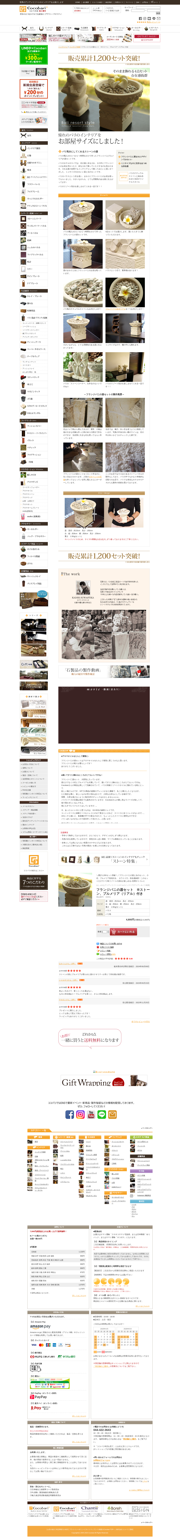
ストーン (135, 1214)
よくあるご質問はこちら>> (139, 1490)
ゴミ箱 (88, 1186)
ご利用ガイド (118, 2)
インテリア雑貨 (74, 47)
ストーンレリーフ (66, 1141)
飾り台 (88, 1146)
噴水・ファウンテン (42, 1166)
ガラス (134, 1211)
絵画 (61, 1155)
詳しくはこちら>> (79, 1296)
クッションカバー (118, 1141)
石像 (36, 1156)
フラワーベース (40, 1175)
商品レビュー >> (153, 22)
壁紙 (131, 1529)
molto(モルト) (116, 1187)
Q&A (137, 2)
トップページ (63, 47)
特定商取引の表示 (62, 1529)
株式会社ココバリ (122, 1529)
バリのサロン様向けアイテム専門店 (115, 1514)
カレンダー (121, 1356)
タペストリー (116, 1146)
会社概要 (85, 2)
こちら (144, 1481)
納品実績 (108, 2)
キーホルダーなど (118, 1197)
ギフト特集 (141, 1175)
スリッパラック (91, 1173)
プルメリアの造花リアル (115, 309)
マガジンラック (91, 1182)
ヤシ (133, 1216)
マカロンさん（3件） (67, 1000)
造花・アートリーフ (42, 1170)
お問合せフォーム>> (101, 1460)
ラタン (134, 1209)
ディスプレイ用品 (143, 1165)
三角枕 (114, 1163)
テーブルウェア (91, 1159)
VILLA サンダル (91, 1196)
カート (154, 2)
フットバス (141, 1146)
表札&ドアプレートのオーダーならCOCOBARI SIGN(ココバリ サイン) (140, 1516)
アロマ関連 (115, 1178)
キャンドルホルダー (42, 1184)
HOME (77, 2)
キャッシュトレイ (143, 1161)
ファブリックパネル (67, 1164)
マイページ (129, 2)
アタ (133, 1207)
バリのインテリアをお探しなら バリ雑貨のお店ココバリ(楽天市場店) (64, 1516)
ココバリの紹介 (97, 2)
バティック (115, 1155)
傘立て (88, 1177)
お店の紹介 (51, 1529)
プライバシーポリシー (77, 1529)
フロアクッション (118, 1159)
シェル (134, 1204)
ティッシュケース (92, 1163)
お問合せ (145, 2)
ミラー (62, 1173)
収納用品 (89, 1150)
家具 (36, 1141)
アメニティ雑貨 (91, 1155)
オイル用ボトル (142, 1141)
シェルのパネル (65, 1160)
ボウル (139, 1150)
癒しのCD (115, 1174)
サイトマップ (90, 1529)
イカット (115, 1150)
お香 (113, 1182)
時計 (61, 1168)
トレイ (88, 1141)
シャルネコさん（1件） (68, 980)
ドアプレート (65, 1182)
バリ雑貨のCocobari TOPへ (105, 1529)
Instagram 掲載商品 (144, 1195)
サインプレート (65, 1177)
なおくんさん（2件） (67, 964)
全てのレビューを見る (140, 1021)
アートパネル (65, 1151)
